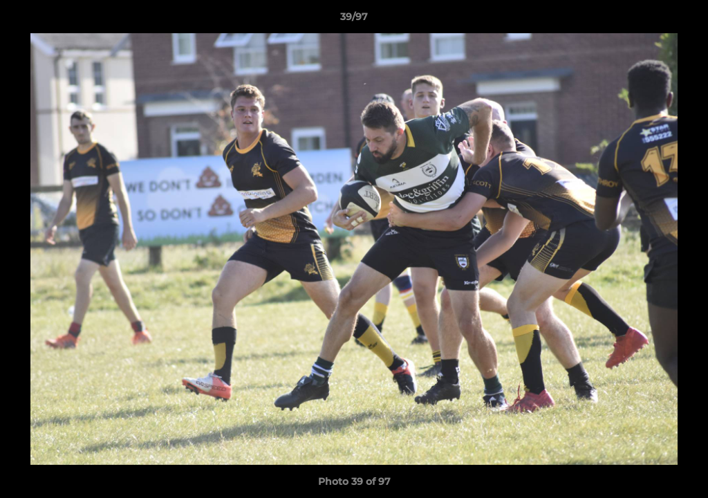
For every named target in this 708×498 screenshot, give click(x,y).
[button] (683, 20)
